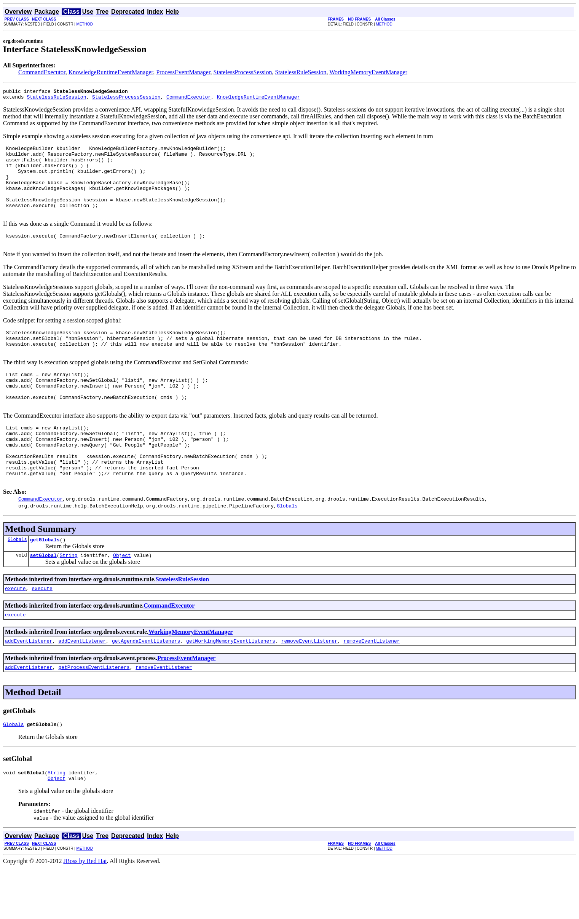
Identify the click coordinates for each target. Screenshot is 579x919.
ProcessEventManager (183, 72)
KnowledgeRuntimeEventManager (111, 72)
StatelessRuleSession (300, 72)
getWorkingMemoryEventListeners (230, 687)
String (69, 598)
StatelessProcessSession (243, 72)
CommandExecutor (41, 72)
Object (122, 598)
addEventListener (29, 687)
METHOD (85, 24)
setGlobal (43, 598)
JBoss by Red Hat (85, 912)
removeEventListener (309, 687)
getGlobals (45, 581)
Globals (17, 581)
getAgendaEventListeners (146, 687)
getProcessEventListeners (93, 715)
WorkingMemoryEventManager (368, 72)
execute (15, 632)
